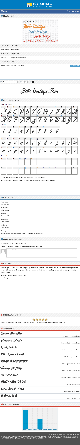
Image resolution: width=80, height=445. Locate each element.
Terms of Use (61, 434)
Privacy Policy (70, 434)
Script (13, 53)
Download (75, 66)
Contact (77, 434)
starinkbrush (15, 49)
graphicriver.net (5, 272)
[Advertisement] (40, 74)
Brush (17, 53)
